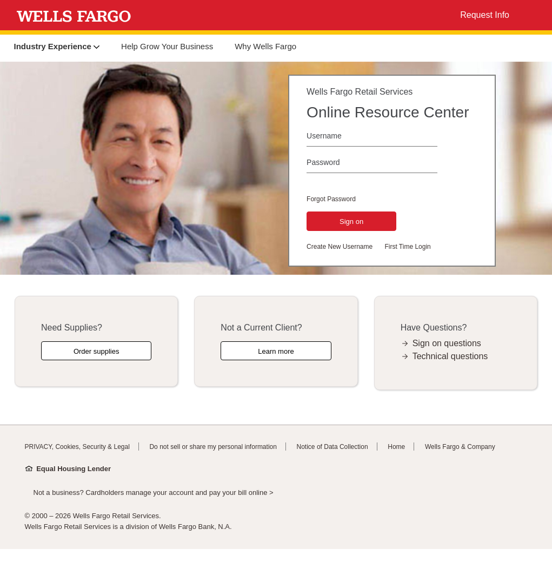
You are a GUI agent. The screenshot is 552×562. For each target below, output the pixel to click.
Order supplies (96, 351)
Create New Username (340, 246)
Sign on (351, 221)
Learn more (276, 351)
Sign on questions (447, 343)
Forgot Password (331, 199)
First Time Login (407, 246)
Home (396, 447)
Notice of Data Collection (332, 447)
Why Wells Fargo (265, 46)
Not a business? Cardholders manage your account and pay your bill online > (154, 492)
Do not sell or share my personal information (212, 447)
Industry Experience (57, 46)
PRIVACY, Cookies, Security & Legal (77, 447)
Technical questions (450, 356)
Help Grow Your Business (167, 46)
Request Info (484, 14)
